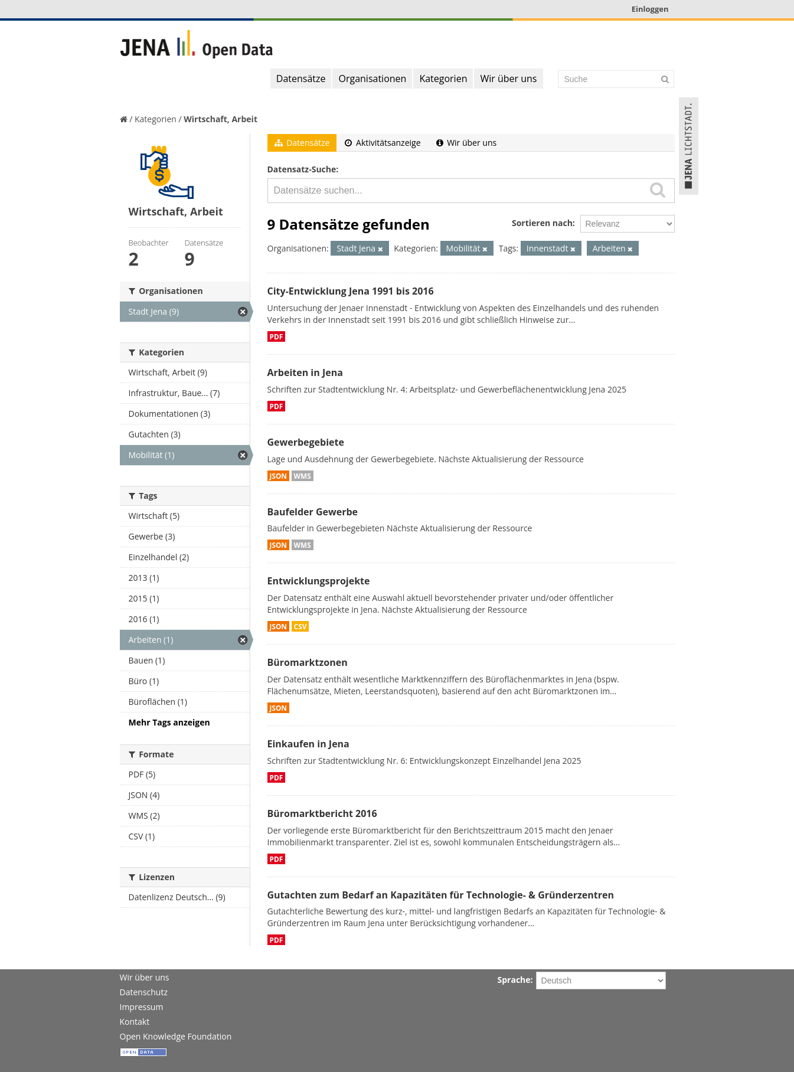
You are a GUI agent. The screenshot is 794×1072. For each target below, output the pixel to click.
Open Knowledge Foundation (176, 1036)
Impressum (142, 1006)
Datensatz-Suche (301, 169)
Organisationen (372, 78)
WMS (302, 476)
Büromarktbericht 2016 (322, 813)
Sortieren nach (542, 222)
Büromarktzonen (307, 662)
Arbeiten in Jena (305, 372)
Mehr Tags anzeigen (169, 722)
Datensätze (301, 78)
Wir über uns (508, 78)
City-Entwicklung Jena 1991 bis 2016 (350, 291)
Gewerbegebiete (305, 442)
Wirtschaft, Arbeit (220, 119)
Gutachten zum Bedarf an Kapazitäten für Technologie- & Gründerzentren (440, 894)
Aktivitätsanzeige (382, 142)
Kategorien (443, 78)
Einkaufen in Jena (308, 743)
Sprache (514, 979)
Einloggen (650, 9)
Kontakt (135, 1021)
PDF (276, 336)
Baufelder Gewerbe (312, 511)
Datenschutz (144, 992)
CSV (300, 626)
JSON (278, 476)
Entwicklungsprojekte (318, 580)
